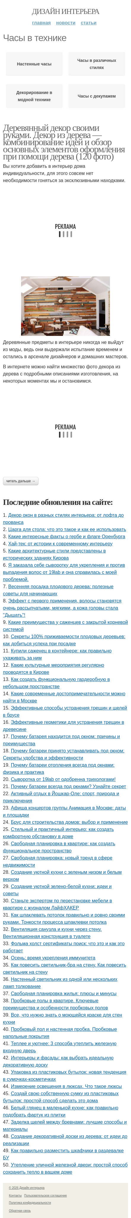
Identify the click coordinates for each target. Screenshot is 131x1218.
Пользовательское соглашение (45, 1195)
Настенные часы (34, 64)
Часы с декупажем (97, 96)
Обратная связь (20, 1210)
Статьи (89, 22)
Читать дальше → (20, 481)
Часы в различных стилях (96, 64)
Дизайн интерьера (65, 11)
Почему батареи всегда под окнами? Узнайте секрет (68, 786)
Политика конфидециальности (30, 1202)
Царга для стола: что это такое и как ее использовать (67, 529)
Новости (65, 22)
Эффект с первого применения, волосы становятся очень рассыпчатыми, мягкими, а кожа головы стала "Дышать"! (62, 608)
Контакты (15, 1195)
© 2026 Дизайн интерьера (26, 1187)
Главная (41, 22)
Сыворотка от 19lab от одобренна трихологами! (63, 779)
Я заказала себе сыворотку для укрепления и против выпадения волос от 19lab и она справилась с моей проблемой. (64, 572)
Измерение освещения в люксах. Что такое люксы (66, 1086)
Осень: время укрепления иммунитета (53, 957)
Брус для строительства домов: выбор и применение (69, 822)
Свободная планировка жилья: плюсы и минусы (64, 993)
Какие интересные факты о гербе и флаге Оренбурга (66, 536)
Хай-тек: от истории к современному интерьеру (60, 543)
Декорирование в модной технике (34, 96)
